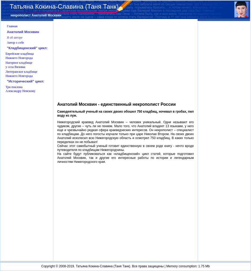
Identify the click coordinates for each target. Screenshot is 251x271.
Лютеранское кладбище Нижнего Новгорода (21, 74)
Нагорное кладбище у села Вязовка (19, 65)
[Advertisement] (225, 175)
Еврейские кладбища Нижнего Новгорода (20, 56)
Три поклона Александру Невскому (20, 89)
